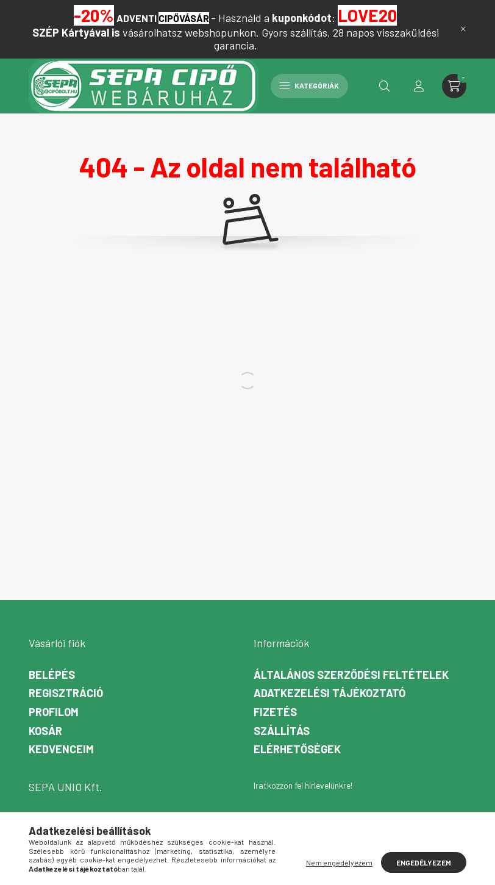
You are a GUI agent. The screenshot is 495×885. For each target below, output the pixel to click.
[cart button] (454, 86)
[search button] (384, 86)
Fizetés (275, 712)
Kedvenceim (61, 749)
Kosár (45, 731)
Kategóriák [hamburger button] (309, 85)
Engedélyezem (423, 862)
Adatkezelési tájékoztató (329, 693)
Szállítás (282, 731)
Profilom (54, 712)
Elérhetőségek (297, 749)
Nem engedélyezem (339, 862)
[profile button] (419, 86)
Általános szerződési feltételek (351, 674)
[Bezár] (463, 29)
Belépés (52, 674)
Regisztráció (66, 693)
